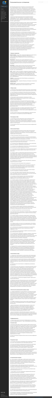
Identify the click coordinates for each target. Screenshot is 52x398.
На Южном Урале (3, 13)
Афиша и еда (3, 18)
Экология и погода (3, 14)
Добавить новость (4, 6)
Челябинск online (3, 12)
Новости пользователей (4, 21)
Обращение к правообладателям (3, 394)
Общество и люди (3, 17)
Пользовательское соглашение (4, 396)
